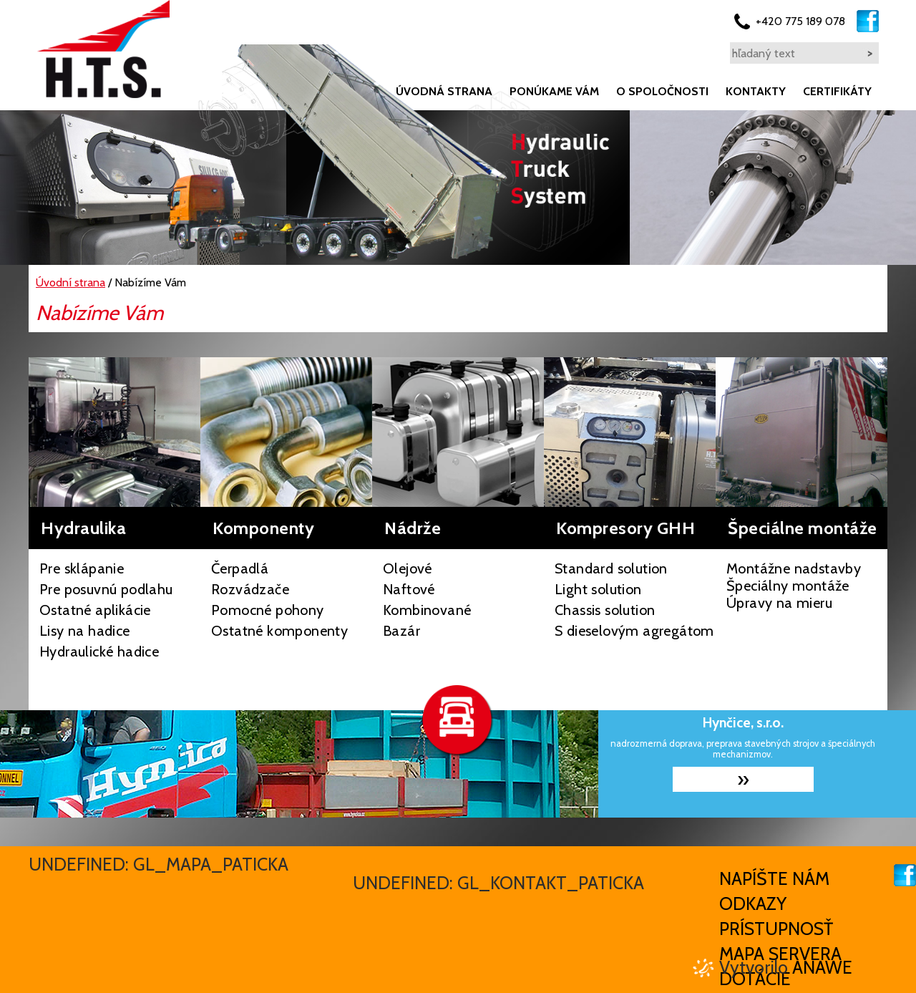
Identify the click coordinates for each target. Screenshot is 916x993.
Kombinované (427, 610)
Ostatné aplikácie (95, 610)
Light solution (598, 589)
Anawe (822, 967)
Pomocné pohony (267, 610)
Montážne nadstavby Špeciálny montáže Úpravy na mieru (793, 585)
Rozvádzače (250, 589)
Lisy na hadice (84, 630)
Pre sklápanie (81, 568)
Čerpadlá (239, 568)
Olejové (407, 568)
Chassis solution (605, 610)
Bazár (401, 630)
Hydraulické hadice (99, 651)
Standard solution (611, 568)
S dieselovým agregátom (634, 630)
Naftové (409, 589)
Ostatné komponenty (279, 630)
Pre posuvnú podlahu (106, 589)
